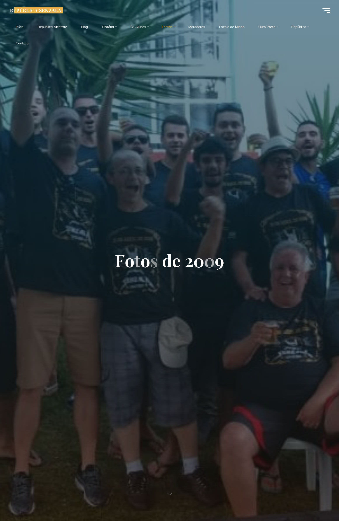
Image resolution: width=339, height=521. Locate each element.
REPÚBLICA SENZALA (35, 10)
